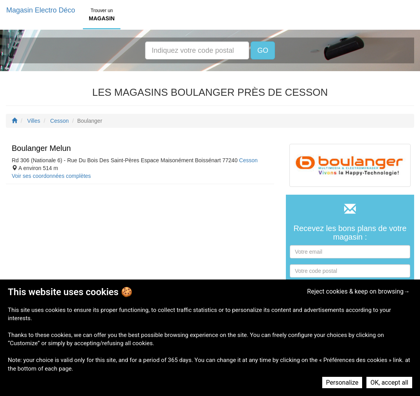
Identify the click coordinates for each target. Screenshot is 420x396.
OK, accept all (389, 382)
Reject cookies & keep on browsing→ (358, 291)
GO (262, 50)
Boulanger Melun (41, 148)
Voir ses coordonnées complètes (51, 176)
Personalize (342, 382)
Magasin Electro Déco (40, 10)
